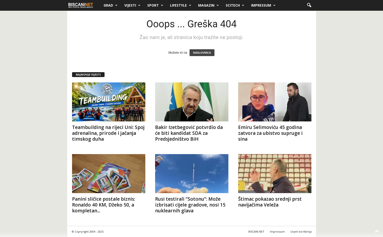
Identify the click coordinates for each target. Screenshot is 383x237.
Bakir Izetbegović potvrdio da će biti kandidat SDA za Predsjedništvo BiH (189, 133)
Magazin (208, 5)
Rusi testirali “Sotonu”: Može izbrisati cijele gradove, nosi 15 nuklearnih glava (190, 205)
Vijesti (132, 5)
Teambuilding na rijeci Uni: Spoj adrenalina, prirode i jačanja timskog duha (108, 133)
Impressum (263, 5)
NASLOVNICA (202, 52)
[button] (309, 5)
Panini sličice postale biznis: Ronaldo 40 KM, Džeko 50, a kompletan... (103, 205)
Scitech (235, 5)
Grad (110, 5)
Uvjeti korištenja (301, 231)
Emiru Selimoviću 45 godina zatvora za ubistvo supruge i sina (270, 133)
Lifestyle (180, 5)
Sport (155, 5)
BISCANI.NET (256, 231)
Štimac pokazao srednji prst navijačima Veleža (270, 202)
